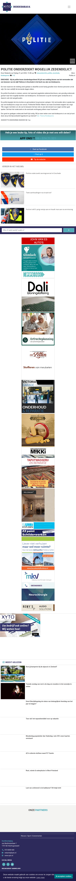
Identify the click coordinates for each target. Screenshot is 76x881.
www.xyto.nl (9, 856)
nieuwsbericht (42, 73)
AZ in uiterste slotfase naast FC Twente (40, 753)
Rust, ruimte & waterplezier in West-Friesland (42, 770)
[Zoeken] (68, 230)
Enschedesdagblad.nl (21, 7)
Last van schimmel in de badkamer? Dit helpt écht (43, 788)
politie (49, 73)
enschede (56, 73)
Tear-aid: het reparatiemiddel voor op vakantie (42, 719)
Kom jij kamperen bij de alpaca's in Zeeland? (41, 667)
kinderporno (5, 75)
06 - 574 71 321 (46, 138)
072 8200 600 (9, 850)
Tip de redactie (38, 159)
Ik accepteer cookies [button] (63, 876)
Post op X (38, 154)
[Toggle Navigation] (69, 6)
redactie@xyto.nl (10, 853)
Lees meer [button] (40, 877)
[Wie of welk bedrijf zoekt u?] (32, 230)
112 (13, 75)
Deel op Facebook (38, 149)
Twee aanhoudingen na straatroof (38, 192)
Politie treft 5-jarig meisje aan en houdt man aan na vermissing (49, 209)
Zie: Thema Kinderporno (45, 116)
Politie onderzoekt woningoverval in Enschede (43, 173)
